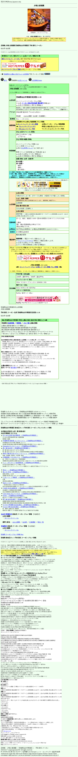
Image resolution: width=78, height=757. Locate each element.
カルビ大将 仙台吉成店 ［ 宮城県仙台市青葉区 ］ (20, 507)
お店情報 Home (35, 80)
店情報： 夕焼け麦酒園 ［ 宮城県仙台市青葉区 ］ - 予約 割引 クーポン (25, 748)
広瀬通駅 (32, 522)
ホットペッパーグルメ (25, 240)
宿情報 (18, 323)
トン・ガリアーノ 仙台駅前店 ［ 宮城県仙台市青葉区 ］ (22, 462)
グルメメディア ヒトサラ (27, 126)
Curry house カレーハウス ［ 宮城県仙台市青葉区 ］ (20, 493)
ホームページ (7, 731)
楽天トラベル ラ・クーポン (10, 59)
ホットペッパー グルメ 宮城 (11, 69)
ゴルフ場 (26, 323)
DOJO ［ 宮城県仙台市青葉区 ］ (14, 495)
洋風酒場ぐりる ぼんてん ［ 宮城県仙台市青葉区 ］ (20, 457)
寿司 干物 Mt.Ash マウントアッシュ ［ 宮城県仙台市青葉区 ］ (24, 453)
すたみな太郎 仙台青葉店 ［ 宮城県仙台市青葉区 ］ (20, 435)
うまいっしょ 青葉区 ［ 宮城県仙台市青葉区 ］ (19, 477)
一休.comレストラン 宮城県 (10, 582)
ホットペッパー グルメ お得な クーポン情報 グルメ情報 (39, 267)
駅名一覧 (41, 522)
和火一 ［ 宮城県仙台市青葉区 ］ (14, 470)
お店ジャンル (22, 80)
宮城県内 (4, 526)
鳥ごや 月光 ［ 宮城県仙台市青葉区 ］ (16, 472)
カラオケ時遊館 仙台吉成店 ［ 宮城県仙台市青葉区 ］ (21, 505)
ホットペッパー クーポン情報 (28, 124)
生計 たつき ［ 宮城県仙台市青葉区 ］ (16, 483)
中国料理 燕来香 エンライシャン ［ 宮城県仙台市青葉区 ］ (23, 441)
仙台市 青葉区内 (6, 514)
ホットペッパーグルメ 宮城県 (11, 557)
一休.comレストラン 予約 (26, 129)
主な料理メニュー (27, 148)
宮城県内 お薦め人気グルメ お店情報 (16, 74)
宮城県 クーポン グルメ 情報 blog (12, 534)
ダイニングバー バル (11, 518)
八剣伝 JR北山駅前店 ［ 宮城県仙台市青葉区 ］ (19, 488)
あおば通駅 (16, 522)
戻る (4, 80)
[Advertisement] (13, 396)
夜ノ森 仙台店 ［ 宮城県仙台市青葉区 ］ (16, 448)
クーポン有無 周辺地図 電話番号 (33, 103)
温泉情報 (11, 323)
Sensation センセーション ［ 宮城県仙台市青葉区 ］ (20, 446)
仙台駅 (24, 522)
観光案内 (14, 367)
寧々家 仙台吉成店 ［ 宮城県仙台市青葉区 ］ (18, 499)
